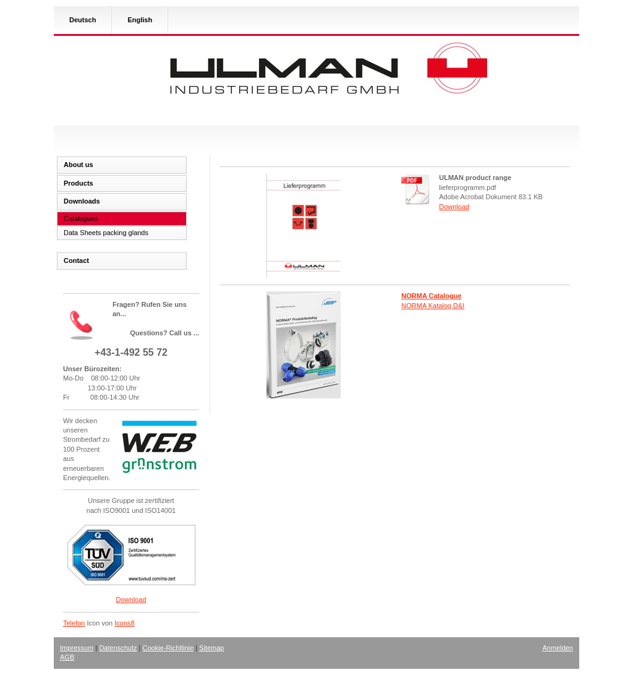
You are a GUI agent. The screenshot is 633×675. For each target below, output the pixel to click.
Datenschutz (118, 647)
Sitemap (211, 647)
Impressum (76, 647)
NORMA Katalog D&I (432, 305)
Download (454, 206)
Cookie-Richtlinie (168, 647)
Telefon (74, 623)
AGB (67, 657)
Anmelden (557, 647)
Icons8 (124, 623)
